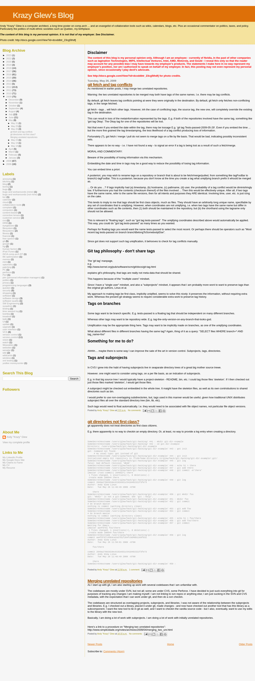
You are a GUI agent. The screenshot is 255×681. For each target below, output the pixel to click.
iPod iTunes (9, 251)
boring (6, 186)
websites (7, 347)
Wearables (8, 345)
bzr (4, 197)
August (12, 111)
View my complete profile (16, 442)
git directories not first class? (113, 421)
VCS (5, 332)
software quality (11, 300)
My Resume (9, 467)
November (14, 102)
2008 (9, 161)
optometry (8, 264)
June (11, 117)
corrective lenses (11, 215)
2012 (9, 87)
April (11, 149)
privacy (6, 282)
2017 (9, 71)
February (13, 155)
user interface (10, 329)
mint (5, 262)
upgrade (7, 326)
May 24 (15, 140)
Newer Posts (94, 665)
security (7, 290)
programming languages (15, 285)
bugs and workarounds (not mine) (20, 194)
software (7, 295)
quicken (7, 287)
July (11, 114)
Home (170, 665)
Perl (5, 275)
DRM (5, 223)
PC (4, 269)
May (11, 120)
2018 (9, 68)
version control (10, 334)
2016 (9, 74)
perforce (7, 272)
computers (8, 210)
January (13, 158)
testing (6, 308)
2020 (9, 61)
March (12, 152)
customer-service (11, 217)
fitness (6, 233)
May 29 (15, 126)
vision (6, 339)
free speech (9, 238)
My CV (6, 465)
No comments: (135, 410)
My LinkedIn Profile (13, 457)
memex (6, 259)
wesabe (7, 350)
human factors (10, 249)
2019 (9, 64)
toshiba (6, 313)
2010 (9, 93)
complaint (8, 207)
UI (4, 321)
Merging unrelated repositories (114, 602)
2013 (9, 83)
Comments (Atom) (113, 672)
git (4, 241)
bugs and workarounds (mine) (18, 191)
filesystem (8, 228)
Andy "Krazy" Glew (17, 437)
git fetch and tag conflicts (109, 84)
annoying (7, 178)
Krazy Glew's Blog (43, 15)
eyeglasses (8, 225)
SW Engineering (11, 303)
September (14, 108)
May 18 (15, 146)
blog (5, 184)
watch (6, 342)
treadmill (7, 316)
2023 (9, 55)
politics (6, 280)
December (14, 99)
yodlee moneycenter (13, 363)
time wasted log (11, 311)
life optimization (11, 256)
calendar (7, 199)
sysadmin (8, 306)
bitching (7, 181)
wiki (5, 352)
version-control (10, 337)
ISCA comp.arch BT (13, 254)
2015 (9, 77)
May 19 (15, 143)
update (6, 324)
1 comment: (134, 591)
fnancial (7, 236)
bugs (5, 189)
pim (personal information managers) (22, 277)
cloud (5, 202)
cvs (4, 220)
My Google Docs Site (14, 460)
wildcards (7, 355)
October (13, 105)
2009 (9, 96)
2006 (9, 164)
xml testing (8, 360)
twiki (5, 319)
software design (11, 298)
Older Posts (245, 665)
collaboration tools (12, 204)
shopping (7, 293)
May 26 (15, 129)
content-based (10, 212)
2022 (9, 58)
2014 (9, 80)
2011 (9, 90)
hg (4, 246)
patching (7, 267)
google (6, 243)
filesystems (8, 230)
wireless (7, 358)
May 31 (15, 123)
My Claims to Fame (13, 462)
